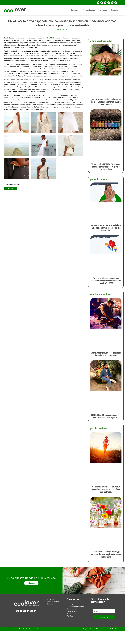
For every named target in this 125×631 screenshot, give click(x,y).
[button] (119, 2)
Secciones (74, 10)
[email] (104, 611)
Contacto (114, 10)
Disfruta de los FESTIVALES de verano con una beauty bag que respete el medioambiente (106, 167)
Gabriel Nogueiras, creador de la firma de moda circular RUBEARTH (106, 354)
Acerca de (103, 10)
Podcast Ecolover (89, 10)
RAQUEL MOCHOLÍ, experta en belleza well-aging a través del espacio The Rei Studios (106, 228)
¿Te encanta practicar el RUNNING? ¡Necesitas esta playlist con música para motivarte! (106, 489)
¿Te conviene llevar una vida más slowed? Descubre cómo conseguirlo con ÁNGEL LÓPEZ (106, 281)
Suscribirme (104, 617)
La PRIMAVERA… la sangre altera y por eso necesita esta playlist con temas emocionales (106, 554)
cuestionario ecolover (100, 294)
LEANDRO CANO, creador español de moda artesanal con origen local (106, 416)
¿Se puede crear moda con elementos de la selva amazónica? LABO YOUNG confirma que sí (106, 102)
